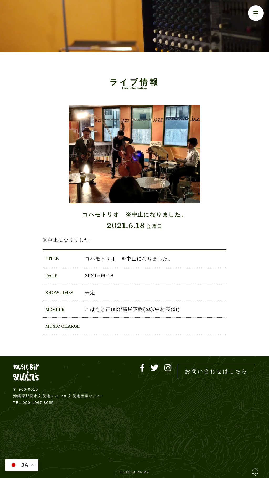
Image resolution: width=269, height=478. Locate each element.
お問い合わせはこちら (216, 371)
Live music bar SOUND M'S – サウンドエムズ (26, 372)
